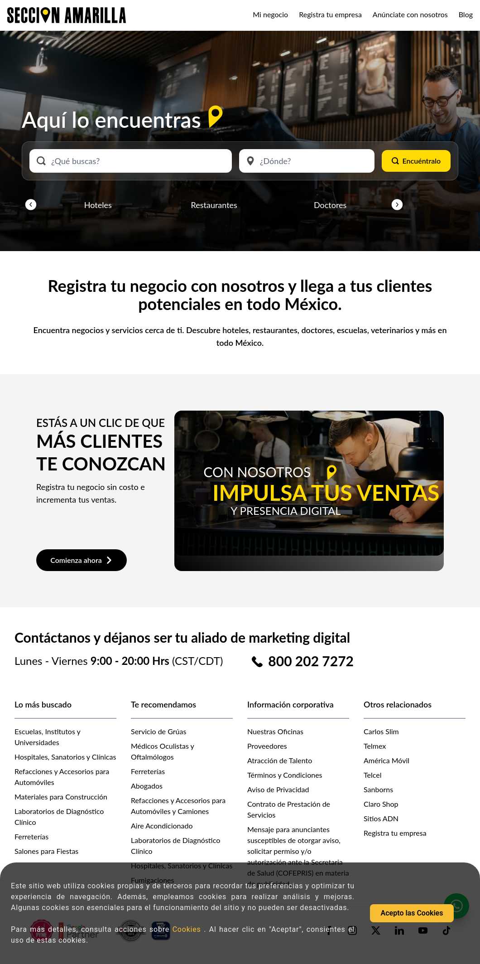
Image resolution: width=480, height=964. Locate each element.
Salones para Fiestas (46, 851)
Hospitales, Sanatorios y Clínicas (65, 756)
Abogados (147, 785)
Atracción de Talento (279, 760)
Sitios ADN (381, 818)
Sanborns (378, 789)
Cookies (188, 929)
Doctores (330, 205)
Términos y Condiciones (284, 774)
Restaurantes (214, 205)
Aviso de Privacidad (278, 789)
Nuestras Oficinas (275, 731)
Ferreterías (31, 836)
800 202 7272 (311, 661)
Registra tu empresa (330, 14)
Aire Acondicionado (162, 825)
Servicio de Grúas (158, 731)
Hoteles (98, 205)
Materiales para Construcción (60, 796)
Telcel (372, 774)
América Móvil (386, 760)
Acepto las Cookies (412, 913)
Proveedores (267, 745)
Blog (466, 14)
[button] (31, 205)
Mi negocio (270, 14)
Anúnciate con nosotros (410, 14)
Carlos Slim (381, 731)
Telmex (375, 745)
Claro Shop (381, 803)
